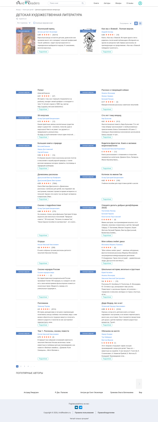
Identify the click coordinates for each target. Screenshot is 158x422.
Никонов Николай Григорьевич (113, 278)
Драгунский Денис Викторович (49, 180)
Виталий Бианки (44, 146)
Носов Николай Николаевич (48, 245)
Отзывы (129, 3)
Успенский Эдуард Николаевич (113, 306)
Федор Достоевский (45, 149)
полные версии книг (44, 23)
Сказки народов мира (46, 272)
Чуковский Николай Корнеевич (113, 149)
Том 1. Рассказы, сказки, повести (53, 331)
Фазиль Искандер (108, 93)
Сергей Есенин (43, 152)
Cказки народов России (49, 269)
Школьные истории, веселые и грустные (121, 269)
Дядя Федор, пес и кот (112, 303)
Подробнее (43, 52)
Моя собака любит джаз (113, 241)
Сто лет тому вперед (111, 115)
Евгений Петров (107, 99)
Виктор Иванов (107, 340)
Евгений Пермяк (108, 214)
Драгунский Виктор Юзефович (49, 178)
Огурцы (41, 241)
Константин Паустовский (111, 217)
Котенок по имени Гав (112, 174)
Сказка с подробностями (49, 205)
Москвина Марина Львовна (112, 245)
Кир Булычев (106, 119)
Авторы (107, 3)
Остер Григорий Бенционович (49, 119)
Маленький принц (46, 29)
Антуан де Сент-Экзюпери (47, 32)
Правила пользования (84, 413)
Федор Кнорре (107, 334)
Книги (96, 3)
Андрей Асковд (107, 32)
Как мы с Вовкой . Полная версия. (118, 29)
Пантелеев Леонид (108, 211)
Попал (41, 90)
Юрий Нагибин (107, 272)
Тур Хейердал (107, 337)
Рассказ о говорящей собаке (115, 90)
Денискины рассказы (48, 174)
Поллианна (43, 303)
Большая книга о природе (50, 143)
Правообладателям (106, 413)
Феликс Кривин (107, 96)
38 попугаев (43, 115)
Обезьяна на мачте (111, 331)
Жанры (118, 3)
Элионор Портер (44, 306)
